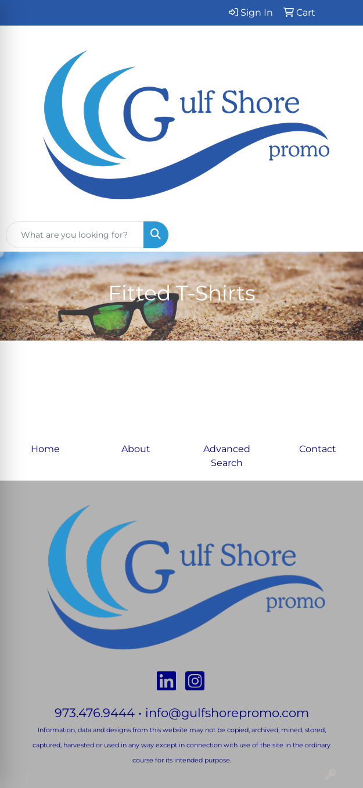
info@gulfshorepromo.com (227, 712)
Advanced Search (226, 455)
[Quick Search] (75, 234)
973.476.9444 (95, 712)
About (135, 448)
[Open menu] (339, 234)
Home (45, 448)
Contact (317, 448)
